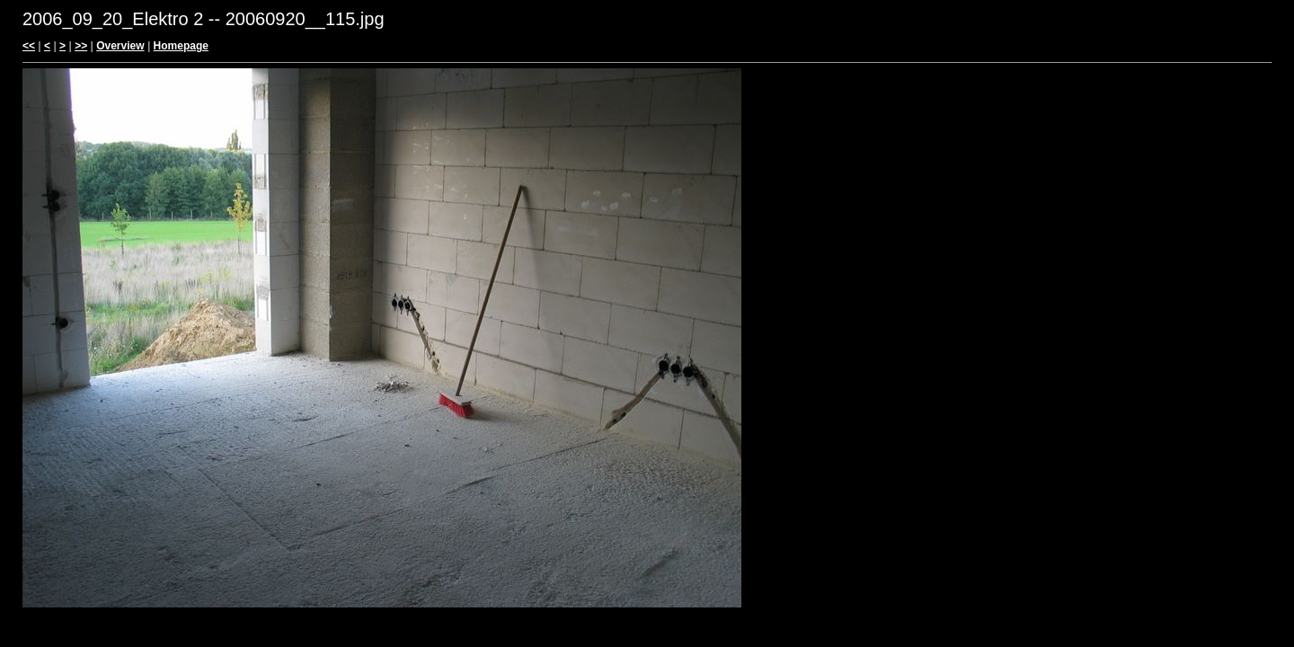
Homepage (181, 46)
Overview (120, 46)
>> (81, 46)
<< (28, 46)
